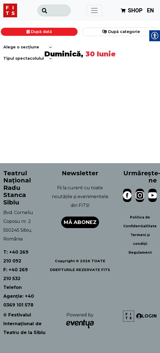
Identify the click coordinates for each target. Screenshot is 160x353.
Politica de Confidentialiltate (140, 221)
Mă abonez (80, 222)
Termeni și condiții (140, 239)
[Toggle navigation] (94, 10)
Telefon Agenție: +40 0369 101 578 (18, 296)
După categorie (124, 31)
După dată (41, 31)
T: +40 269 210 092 (15, 257)
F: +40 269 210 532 (15, 274)
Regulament (140, 252)
